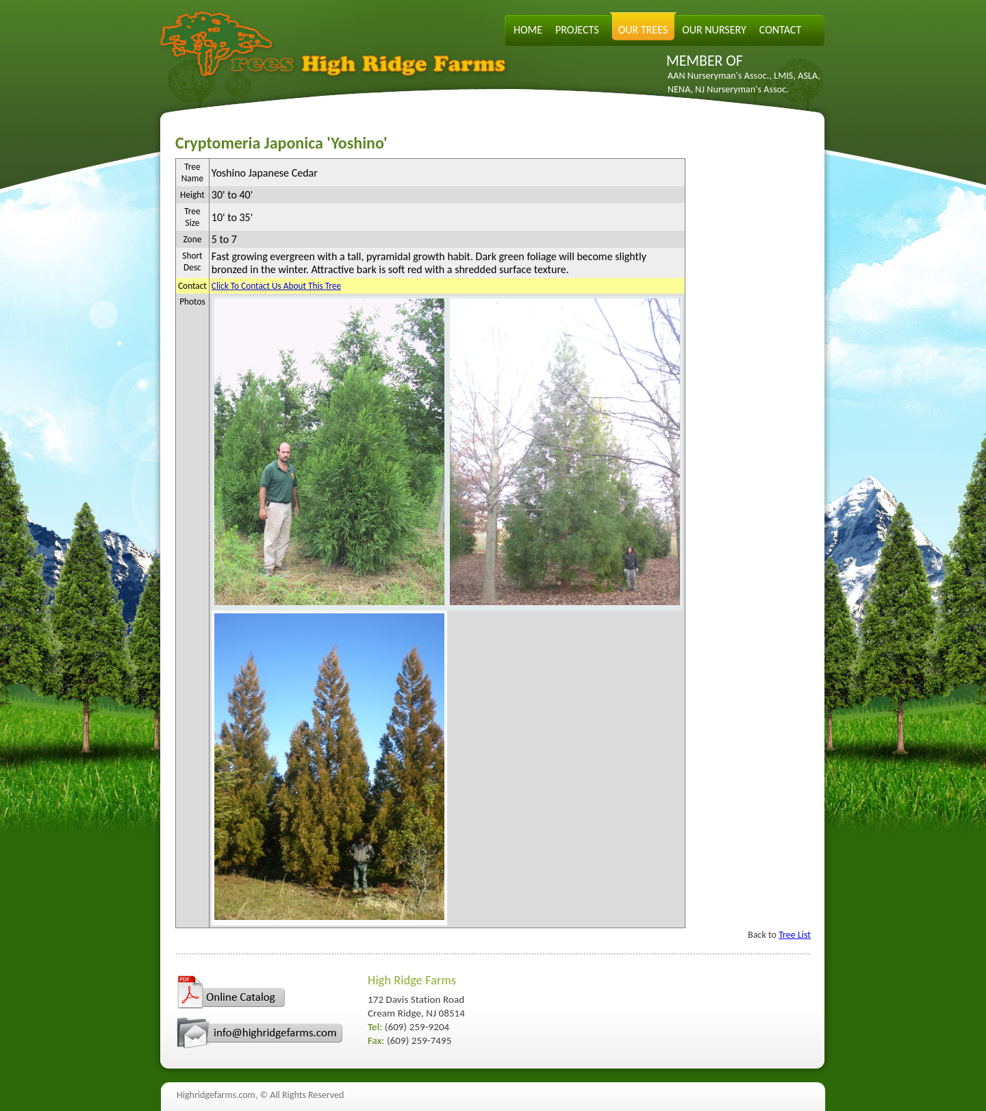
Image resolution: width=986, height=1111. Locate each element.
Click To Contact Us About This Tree (276, 286)
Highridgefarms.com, (217, 1095)
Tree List (795, 935)
